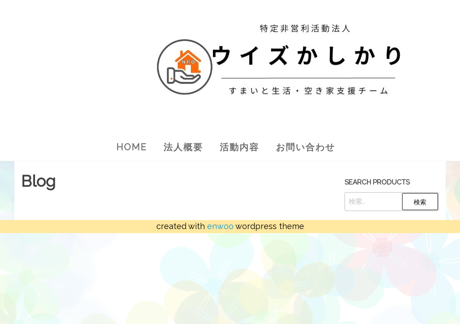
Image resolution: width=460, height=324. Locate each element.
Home (131, 147)
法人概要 (183, 147)
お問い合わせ (305, 147)
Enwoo (220, 226)
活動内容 (239, 147)
